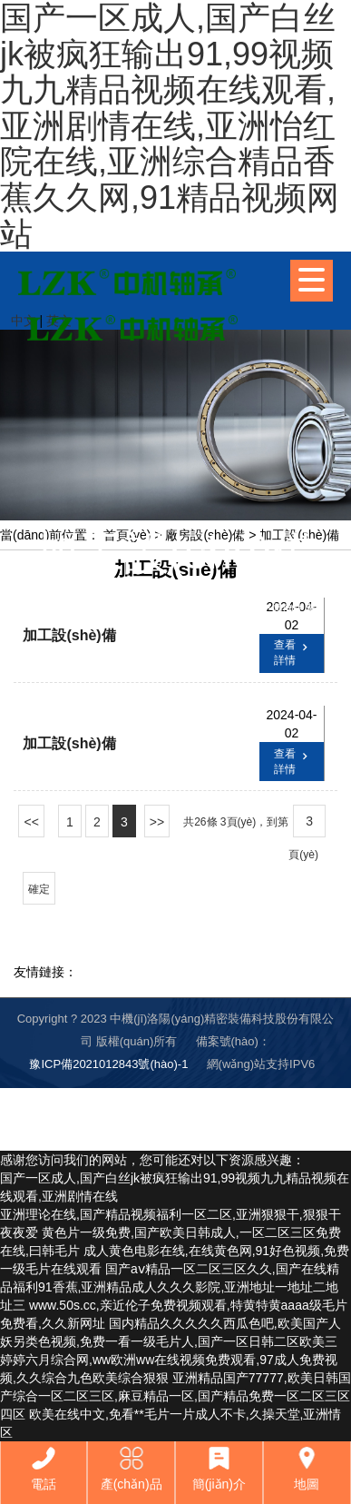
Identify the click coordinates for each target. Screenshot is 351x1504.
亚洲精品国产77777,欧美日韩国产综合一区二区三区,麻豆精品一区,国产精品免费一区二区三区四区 (175, 1395)
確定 (39, 889)
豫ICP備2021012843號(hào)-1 (108, 1064)
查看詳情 (293, 652)
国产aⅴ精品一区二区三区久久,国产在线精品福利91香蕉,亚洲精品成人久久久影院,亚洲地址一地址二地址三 (169, 1287)
